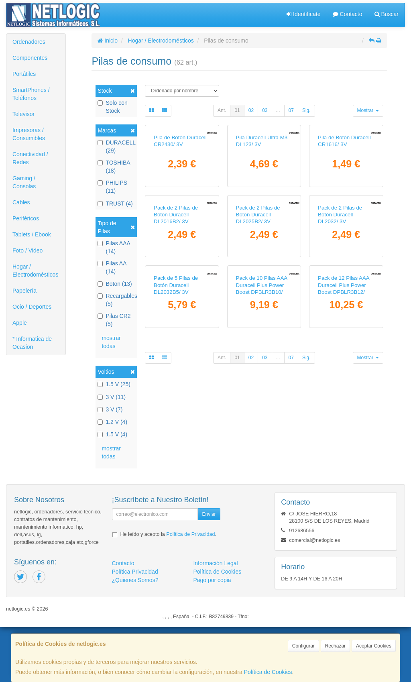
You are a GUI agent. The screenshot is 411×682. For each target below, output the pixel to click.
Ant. (222, 110)
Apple (19, 323)
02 (251, 110)
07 (291, 110)
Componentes (29, 58)
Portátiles (24, 74)
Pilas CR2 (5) (114, 320)
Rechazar (335, 646)
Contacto (347, 14)
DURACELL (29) (116, 146)
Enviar (209, 569)
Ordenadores (28, 42)
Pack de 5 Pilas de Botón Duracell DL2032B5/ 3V (176, 451)
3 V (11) (112, 397)
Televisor (23, 114)
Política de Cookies (268, 672)
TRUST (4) (115, 203)
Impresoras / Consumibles (28, 134)
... (278, 110)
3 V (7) (110, 409)
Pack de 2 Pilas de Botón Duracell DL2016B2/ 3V (176, 325)
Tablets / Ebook (31, 234)
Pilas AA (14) (112, 267)
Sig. (306, 110)
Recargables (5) (116, 300)
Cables (21, 202)
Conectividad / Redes (30, 158)
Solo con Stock (112, 107)
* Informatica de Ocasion (32, 343)
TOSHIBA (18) (114, 166)
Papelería (24, 290)
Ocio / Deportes (31, 306)
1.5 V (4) (112, 434)
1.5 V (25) (114, 384)
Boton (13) (115, 284)
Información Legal (215, 618)
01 (237, 110)
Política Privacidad (135, 627)
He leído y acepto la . (168, 589)
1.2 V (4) (112, 422)
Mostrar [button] (368, 110)
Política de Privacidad (190, 589)
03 (264, 110)
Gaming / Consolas (24, 182)
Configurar (303, 646)
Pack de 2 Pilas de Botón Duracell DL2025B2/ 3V (258, 325)
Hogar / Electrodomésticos (35, 270)
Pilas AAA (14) (114, 247)
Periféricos (25, 218)
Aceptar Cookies (373, 646)
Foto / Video (27, 250)
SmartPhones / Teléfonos (31, 94)
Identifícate (303, 14)
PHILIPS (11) (112, 186)
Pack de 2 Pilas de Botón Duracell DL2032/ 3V (340, 325)
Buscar (386, 14)
